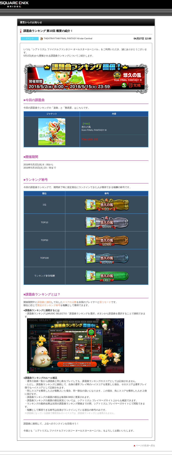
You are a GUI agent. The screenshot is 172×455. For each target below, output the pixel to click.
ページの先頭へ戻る (145, 445)
